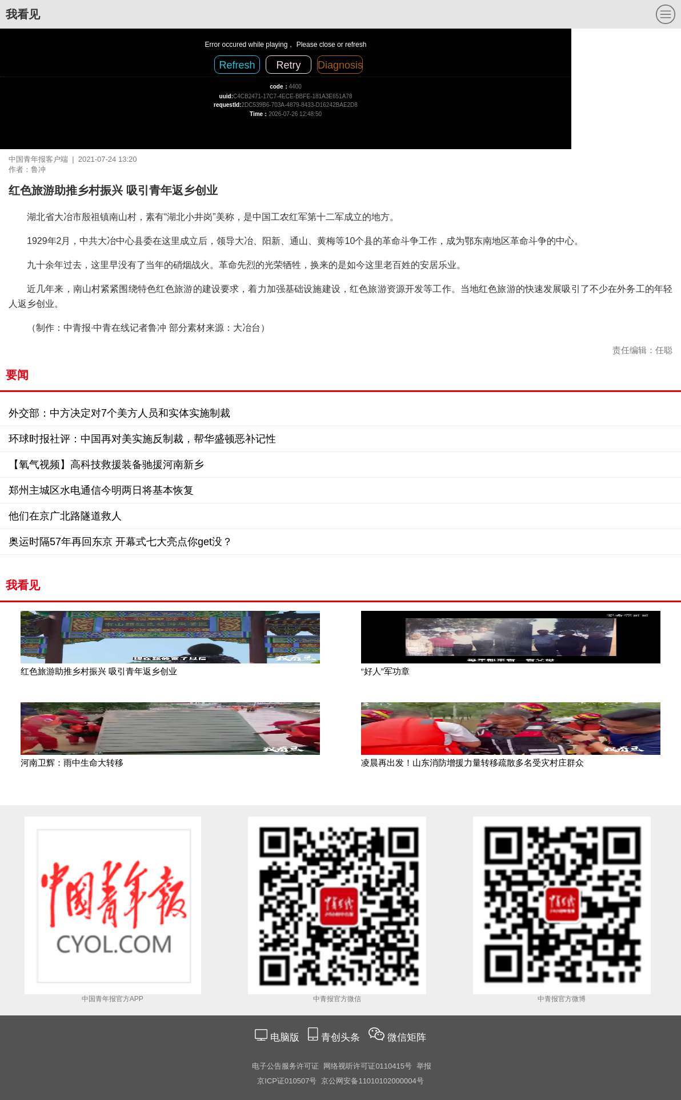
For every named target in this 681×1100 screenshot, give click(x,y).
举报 (423, 1066)
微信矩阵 (406, 1037)
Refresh (237, 65)
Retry (288, 65)
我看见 (23, 14)
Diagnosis (340, 65)
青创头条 (342, 1037)
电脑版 (284, 1037)
